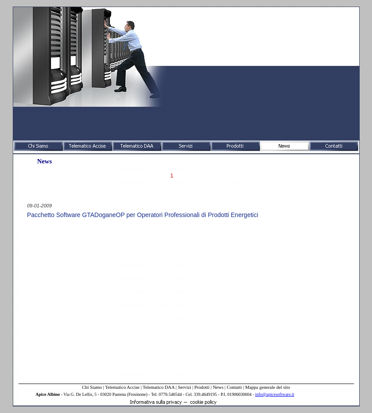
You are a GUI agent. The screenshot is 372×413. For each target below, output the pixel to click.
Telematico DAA (159, 387)
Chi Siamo (92, 387)
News (218, 387)
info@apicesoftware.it (274, 394)
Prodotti (201, 387)
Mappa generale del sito (267, 387)
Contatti (234, 387)
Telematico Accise (122, 387)
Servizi (184, 387)
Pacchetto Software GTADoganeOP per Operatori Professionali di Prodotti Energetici (143, 214)
